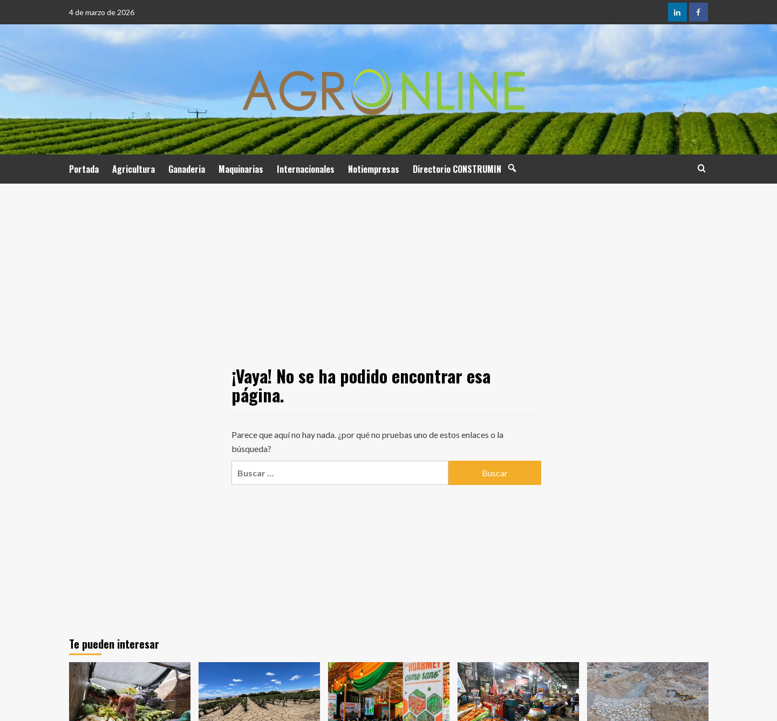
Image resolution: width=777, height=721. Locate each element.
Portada (84, 169)
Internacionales (306, 169)
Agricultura (133, 169)
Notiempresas (373, 169)
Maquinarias (241, 169)
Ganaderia (186, 169)
